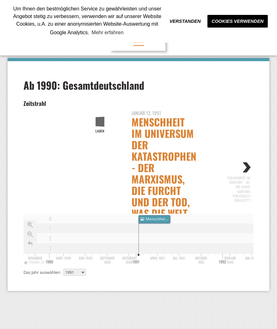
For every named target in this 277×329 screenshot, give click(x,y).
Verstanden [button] (185, 21)
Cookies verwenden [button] (238, 21)
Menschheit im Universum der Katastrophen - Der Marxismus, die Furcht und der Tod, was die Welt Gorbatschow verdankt (164, 178)
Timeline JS (34, 261)
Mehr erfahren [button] (107, 32)
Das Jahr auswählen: (42, 272)
